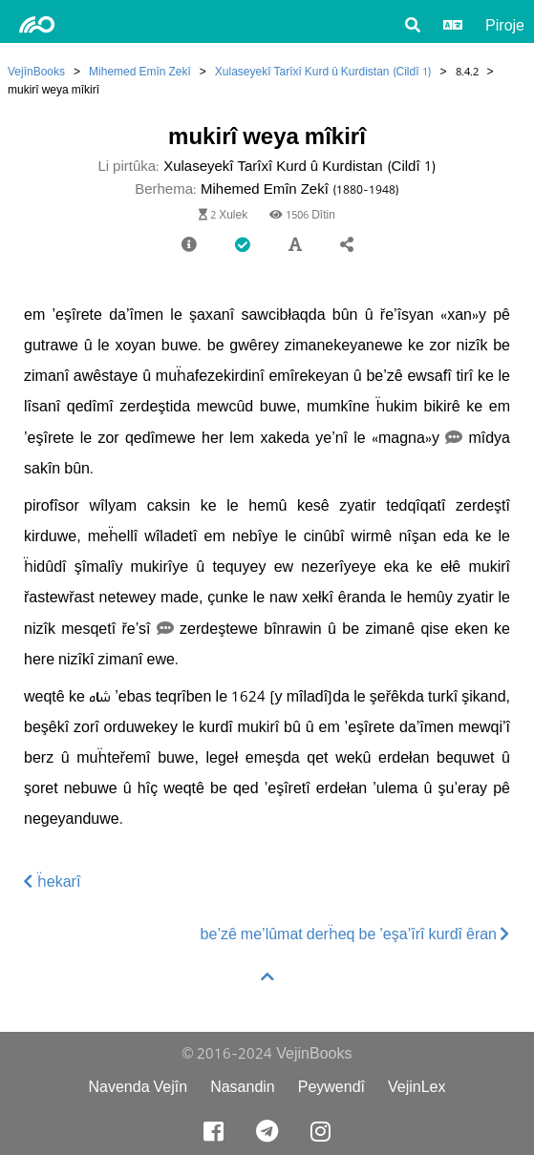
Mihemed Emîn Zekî (140, 71)
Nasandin (242, 1087)
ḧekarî (52, 881)
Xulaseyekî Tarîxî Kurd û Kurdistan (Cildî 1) (323, 71)
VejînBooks (36, 71)
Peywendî (331, 1087)
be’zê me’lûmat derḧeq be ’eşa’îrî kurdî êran (355, 934)
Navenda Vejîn (137, 1087)
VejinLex (417, 1087)
